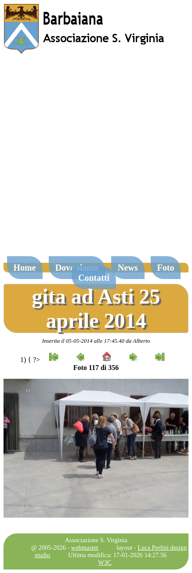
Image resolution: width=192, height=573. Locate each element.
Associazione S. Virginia (96, 540)
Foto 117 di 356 (96, 367)
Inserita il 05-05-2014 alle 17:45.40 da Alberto (96, 340)
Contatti (93, 278)
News (128, 267)
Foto (165, 267)
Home (25, 267)
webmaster (84, 547)
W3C (104, 562)
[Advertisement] (96, 159)
